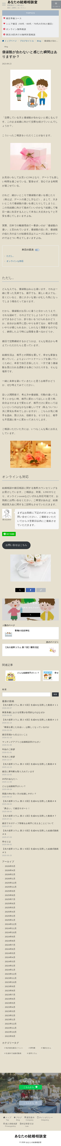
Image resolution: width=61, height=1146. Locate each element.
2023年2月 (10, 1015)
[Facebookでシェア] (30, 590)
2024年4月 (10, 957)
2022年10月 (11, 1032)
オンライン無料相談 (14, 29)
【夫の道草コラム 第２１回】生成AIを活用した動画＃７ (29, 816)
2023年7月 (10, 994)
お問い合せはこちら (16, 545)
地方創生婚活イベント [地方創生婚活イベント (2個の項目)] (14, 1048)
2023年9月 (10, 986)
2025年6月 (10, 903)
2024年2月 (10, 966)
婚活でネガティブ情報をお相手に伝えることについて (28, 823)
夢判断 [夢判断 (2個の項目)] (32, 1048)
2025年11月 (11, 887)
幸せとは (6, 841)
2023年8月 (10, 990)
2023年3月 (10, 1011)
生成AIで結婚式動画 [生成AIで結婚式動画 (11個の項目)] (13, 1053)
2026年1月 (10, 878)
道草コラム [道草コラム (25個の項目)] (33, 1053)
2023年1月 (10, 1019)
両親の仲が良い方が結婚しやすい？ (19, 793)
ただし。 (10, 256)
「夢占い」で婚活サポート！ (16, 808)
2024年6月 (10, 949)
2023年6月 (10, 999)
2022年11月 (11, 1028)
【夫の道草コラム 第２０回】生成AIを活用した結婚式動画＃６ (30, 832)
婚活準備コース (12, 18)
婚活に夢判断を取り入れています (18, 771)
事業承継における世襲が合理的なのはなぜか (23, 712)
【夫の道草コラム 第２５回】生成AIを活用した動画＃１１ (30, 705)
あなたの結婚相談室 (34, 1142)
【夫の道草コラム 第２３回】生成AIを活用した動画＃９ (29, 764)
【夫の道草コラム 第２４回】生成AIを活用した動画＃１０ (30, 720)
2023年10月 (11, 982)
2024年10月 (11, 932)
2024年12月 (11, 924)
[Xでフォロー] (30, 615)
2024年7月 (10, 945)
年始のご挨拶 (8, 749)
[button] (41, 590)
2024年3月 (10, 961)
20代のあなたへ (10, 779)
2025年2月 (10, 916)
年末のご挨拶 (8, 757)
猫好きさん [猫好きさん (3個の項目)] (47, 1048)
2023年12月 (11, 974)
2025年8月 (10, 895)
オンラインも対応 (15, 261)
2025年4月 (10, 912)
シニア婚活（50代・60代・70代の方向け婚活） (28, 24)
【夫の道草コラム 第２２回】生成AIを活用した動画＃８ (29, 801)
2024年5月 (10, 953)
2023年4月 (10, 1007)
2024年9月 (10, 936)
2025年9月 (10, 891)
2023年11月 (11, 978)
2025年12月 (11, 883)
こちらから (30, 1087)
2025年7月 (10, 899)
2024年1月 (10, 970)
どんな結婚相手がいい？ (14, 786)
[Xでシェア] (20, 590)
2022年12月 (11, 1024)
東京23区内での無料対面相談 (19, 34)
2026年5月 (10, 866)
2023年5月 (10, 1003)
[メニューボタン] (4, 4)
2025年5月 (10, 907)
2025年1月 (10, 920)
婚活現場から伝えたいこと (15, 734)
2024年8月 (10, 941)
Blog (6, 47)
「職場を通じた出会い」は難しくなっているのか (25, 727)
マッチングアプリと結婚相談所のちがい (21, 742)
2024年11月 (11, 928)
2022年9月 (10, 1036)
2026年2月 (10, 874)
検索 (4, 689)
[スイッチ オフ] (56, 4)
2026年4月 (10, 870)
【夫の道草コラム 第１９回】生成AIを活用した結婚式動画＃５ (30, 850)
